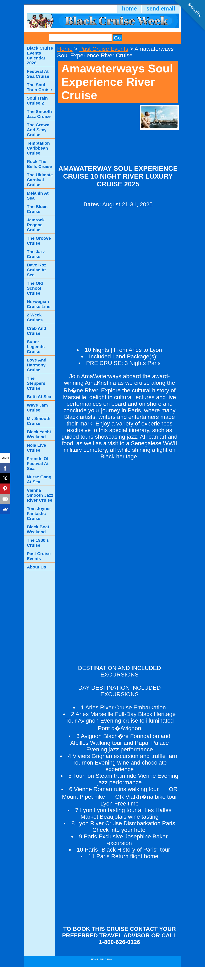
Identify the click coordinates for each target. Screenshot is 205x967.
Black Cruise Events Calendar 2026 (40, 55)
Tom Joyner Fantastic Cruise (39, 513)
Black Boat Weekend (38, 529)
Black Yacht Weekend (39, 434)
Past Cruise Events (103, 49)
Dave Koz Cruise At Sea (36, 270)
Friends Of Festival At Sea (37, 463)
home (129, 9)
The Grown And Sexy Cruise (38, 129)
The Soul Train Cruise (39, 87)
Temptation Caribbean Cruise (38, 148)
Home (65, 49)
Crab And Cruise (36, 331)
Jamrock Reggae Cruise (36, 224)
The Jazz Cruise (36, 254)
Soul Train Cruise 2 (37, 100)
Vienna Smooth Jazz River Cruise (40, 495)
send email (160, 9)
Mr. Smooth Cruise (38, 421)
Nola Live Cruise (36, 447)
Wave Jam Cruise (37, 407)
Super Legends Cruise (36, 346)
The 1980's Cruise (38, 542)
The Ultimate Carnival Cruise (40, 179)
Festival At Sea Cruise (38, 74)
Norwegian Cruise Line (38, 304)
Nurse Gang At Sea (39, 479)
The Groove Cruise (39, 240)
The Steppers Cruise (36, 383)
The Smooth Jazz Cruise (39, 114)
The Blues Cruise (37, 209)
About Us (36, 567)
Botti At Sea (39, 396)
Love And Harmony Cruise (36, 365)
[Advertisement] (97, 131)
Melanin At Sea (37, 195)
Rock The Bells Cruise (39, 164)
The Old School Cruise (35, 288)
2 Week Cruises (35, 317)
